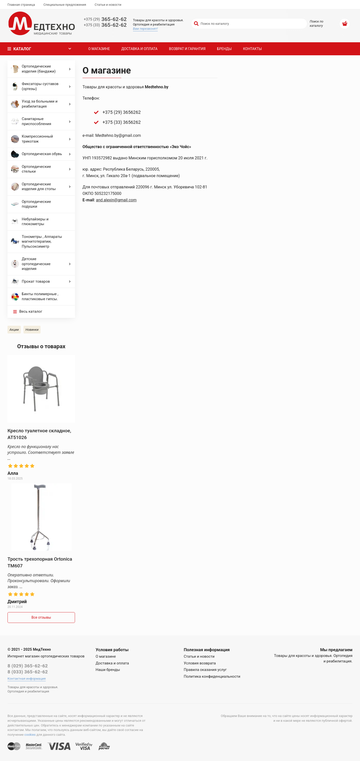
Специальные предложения (65, 5)
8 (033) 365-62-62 (28, 672)
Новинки (32, 329)
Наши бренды (108, 669)
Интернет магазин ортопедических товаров (46, 656)
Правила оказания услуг (205, 669)
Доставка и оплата (139, 49)
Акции (14, 329)
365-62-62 (105, 19)
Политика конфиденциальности (212, 676)
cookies (30, 734)
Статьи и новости (107, 5)
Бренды (224, 49)
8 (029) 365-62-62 (28, 666)
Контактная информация (27, 678)
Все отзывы (41, 617)
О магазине (99, 49)
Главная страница (21, 5)
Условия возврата (200, 663)
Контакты (252, 49)
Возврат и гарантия (187, 49)
